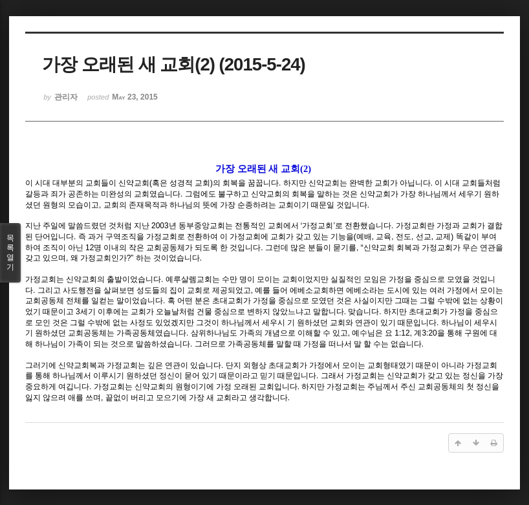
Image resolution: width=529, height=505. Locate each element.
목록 (10, 252)
